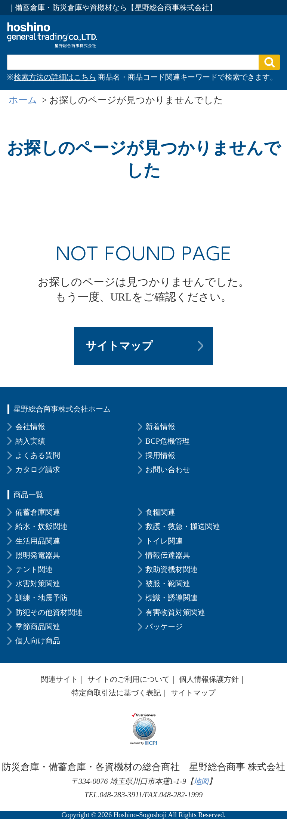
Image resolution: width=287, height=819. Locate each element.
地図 (201, 781)
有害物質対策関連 (175, 612)
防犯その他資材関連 (49, 612)
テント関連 (34, 569)
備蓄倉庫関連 (37, 512)
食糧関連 (160, 512)
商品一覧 (28, 494)
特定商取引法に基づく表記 (116, 693)
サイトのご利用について (128, 679)
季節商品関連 (37, 626)
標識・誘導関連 (171, 598)
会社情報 (30, 426)
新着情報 (160, 426)
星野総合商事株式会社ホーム (62, 409)
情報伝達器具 (167, 555)
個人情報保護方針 (209, 679)
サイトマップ (119, 346)
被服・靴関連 (167, 583)
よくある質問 (37, 455)
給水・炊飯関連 (41, 526)
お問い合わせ (167, 469)
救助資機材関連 (171, 569)
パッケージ (164, 626)
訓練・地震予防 (41, 598)
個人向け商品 (37, 641)
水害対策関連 (37, 583)
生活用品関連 (37, 541)
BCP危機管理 (167, 441)
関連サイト (59, 679)
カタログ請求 (37, 469)
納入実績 (30, 441)
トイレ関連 (164, 541)
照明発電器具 (37, 555)
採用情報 (160, 455)
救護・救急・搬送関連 (182, 526)
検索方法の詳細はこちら (55, 77)
